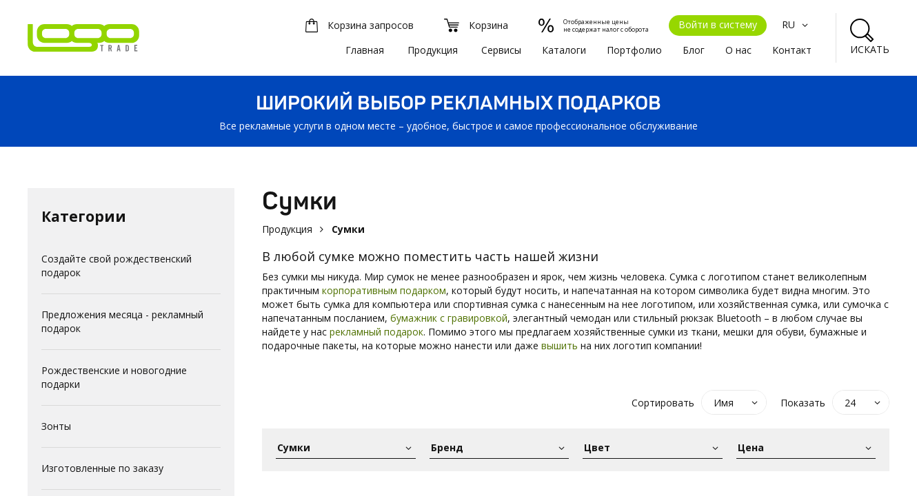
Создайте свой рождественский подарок (116, 265)
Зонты (56, 426)
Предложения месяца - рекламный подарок (122, 321)
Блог (694, 49)
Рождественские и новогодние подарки (114, 377)
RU (797, 24)
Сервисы (501, 49)
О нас (738, 49)
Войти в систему (717, 24)
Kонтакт (792, 49)
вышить (559, 345)
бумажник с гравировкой (448, 317)
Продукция (432, 49)
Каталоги (564, 49)
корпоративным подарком (384, 290)
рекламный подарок (376, 331)
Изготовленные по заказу (102, 468)
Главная (364, 49)
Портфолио (634, 49)
